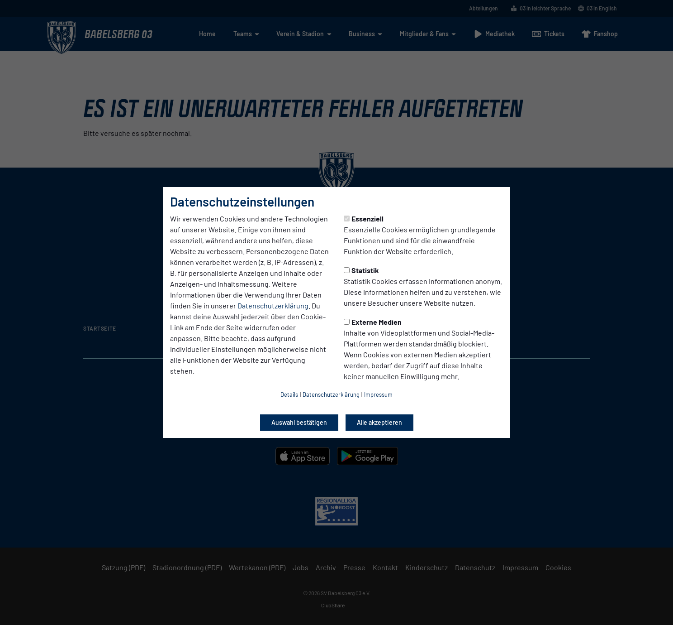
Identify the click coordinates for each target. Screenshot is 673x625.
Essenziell (364, 218)
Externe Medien (373, 321)
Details (289, 394)
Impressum (378, 394)
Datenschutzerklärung (272, 305)
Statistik (361, 270)
